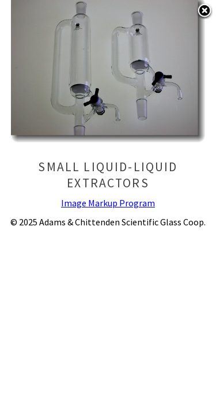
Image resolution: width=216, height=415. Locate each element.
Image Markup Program (108, 203)
